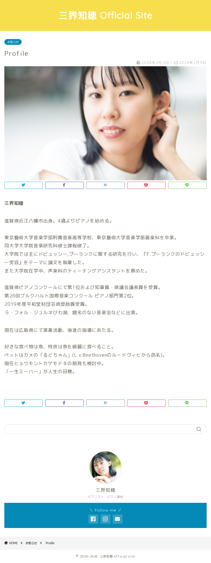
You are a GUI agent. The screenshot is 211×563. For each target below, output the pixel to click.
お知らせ (13, 42)
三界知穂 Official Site (106, 15)
